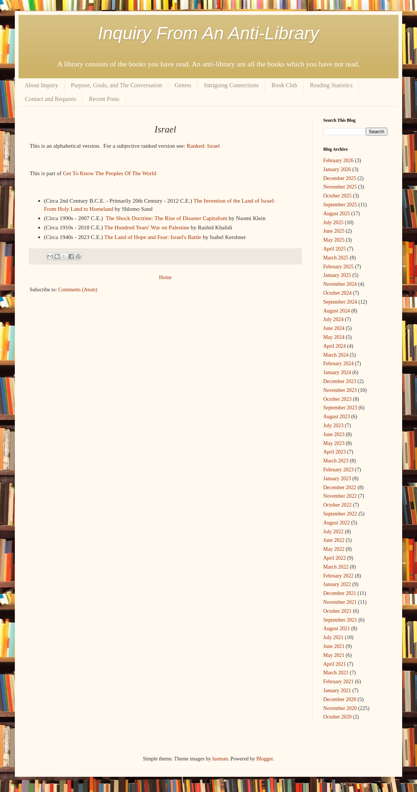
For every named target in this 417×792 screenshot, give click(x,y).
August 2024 (336, 311)
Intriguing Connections (231, 85)
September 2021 (340, 620)
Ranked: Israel (203, 146)
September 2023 (340, 407)
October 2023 (337, 399)
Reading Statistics (331, 85)
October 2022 (337, 505)
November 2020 (340, 708)
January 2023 (337, 478)
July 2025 (333, 222)
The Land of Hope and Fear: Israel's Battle (152, 237)
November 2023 (340, 390)
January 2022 (337, 584)
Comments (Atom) (77, 289)
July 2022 (333, 531)
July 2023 (333, 425)
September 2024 (340, 302)
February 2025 (338, 266)
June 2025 (333, 231)
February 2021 (338, 681)
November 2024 (340, 284)
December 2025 (339, 178)
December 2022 (339, 487)
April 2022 (334, 558)
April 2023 (334, 452)
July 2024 (333, 319)
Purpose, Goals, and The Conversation (116, 85)
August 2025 (336, 213)
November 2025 (340, 187)
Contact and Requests (50, 99)
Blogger (265, 759)
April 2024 (334, 346)
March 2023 (335, 461)
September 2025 (340, 204)
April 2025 (334, 249)
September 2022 (340, 514)
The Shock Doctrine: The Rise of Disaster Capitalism (166, 218)
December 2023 (339, 381)
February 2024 (338, 363)
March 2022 (335, 567)
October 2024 (337, 293)
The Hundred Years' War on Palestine (146, 227)
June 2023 (333, 434)
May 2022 (333, 549)
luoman (220, 759)
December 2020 (339, 699)
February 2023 (338, 469)
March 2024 (335, 355)
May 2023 (333, 443)
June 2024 (333, 328)
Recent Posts (104, 99)
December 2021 (339, 593)
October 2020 (337, 717)
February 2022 (338, 576)
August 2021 (336, 628)
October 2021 (337, 611)
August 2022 (336, 523)
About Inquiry (41, 85)
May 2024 (333, 337)
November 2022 (340, 496)
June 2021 (333, 646)
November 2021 (340, 602)
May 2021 (333, 655)
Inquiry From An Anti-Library (208, 33)
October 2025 (337, 196)
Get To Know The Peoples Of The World (109, 173)
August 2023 (336, 416)
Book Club (284, 85)
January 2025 (337, 275)
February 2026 (338, 160)
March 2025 (335, 258)
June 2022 (333, 540)
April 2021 (334, 664)
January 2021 (337, 690)
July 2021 (333, 637)
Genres (183, 85)
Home (165, 277)
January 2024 (337, 372)
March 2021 (335, 672)
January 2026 (337, 169)
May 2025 (333, 240)
